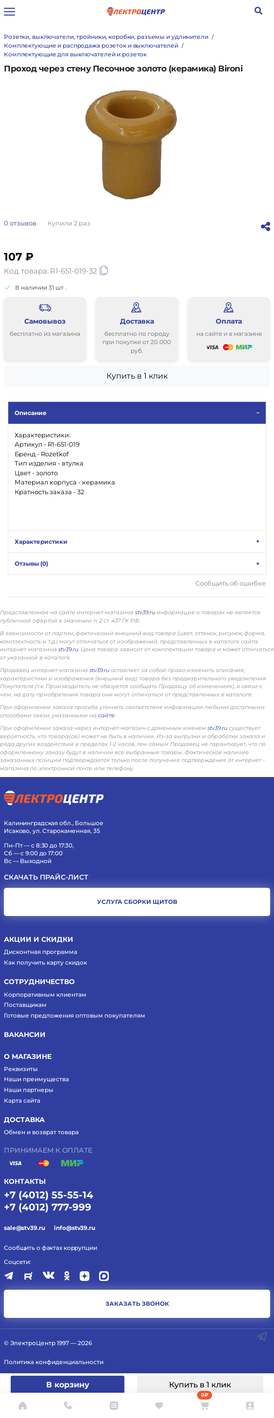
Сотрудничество (39, 981)
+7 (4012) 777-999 (47, 1207)
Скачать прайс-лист (46, 877)
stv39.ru (145, 612)
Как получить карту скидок (45, 962)
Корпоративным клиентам (45, 994)
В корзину (67, 1384)
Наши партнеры (28, 1089)
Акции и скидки (38, 939)
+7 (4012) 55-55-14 (48, 1195)
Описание (31, 412)
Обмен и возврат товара (41, 1132)
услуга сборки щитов (137, 901)
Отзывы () (31, 563)
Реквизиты (21, 1068)
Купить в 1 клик (200, 1384)
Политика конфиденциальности (53, 1362)
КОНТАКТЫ (25, 1181)
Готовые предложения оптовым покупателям (74, 1015)
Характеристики (41, 541)
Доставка (24, 1119)
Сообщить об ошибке (230, 583)
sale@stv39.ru (24, 1227)
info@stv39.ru (74, 1227)
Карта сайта (22, 1100)
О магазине (27, 1056)
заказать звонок (137, 1303)
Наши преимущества (36, 1079)
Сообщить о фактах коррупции (50, 1247)
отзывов (20, 223)
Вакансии (25, 1034)
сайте (106, 715)
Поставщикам (25, 1004)
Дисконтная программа (40, 951)
